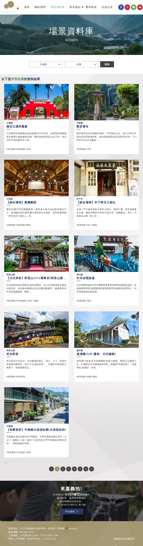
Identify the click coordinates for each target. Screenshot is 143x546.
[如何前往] (72, 528)
